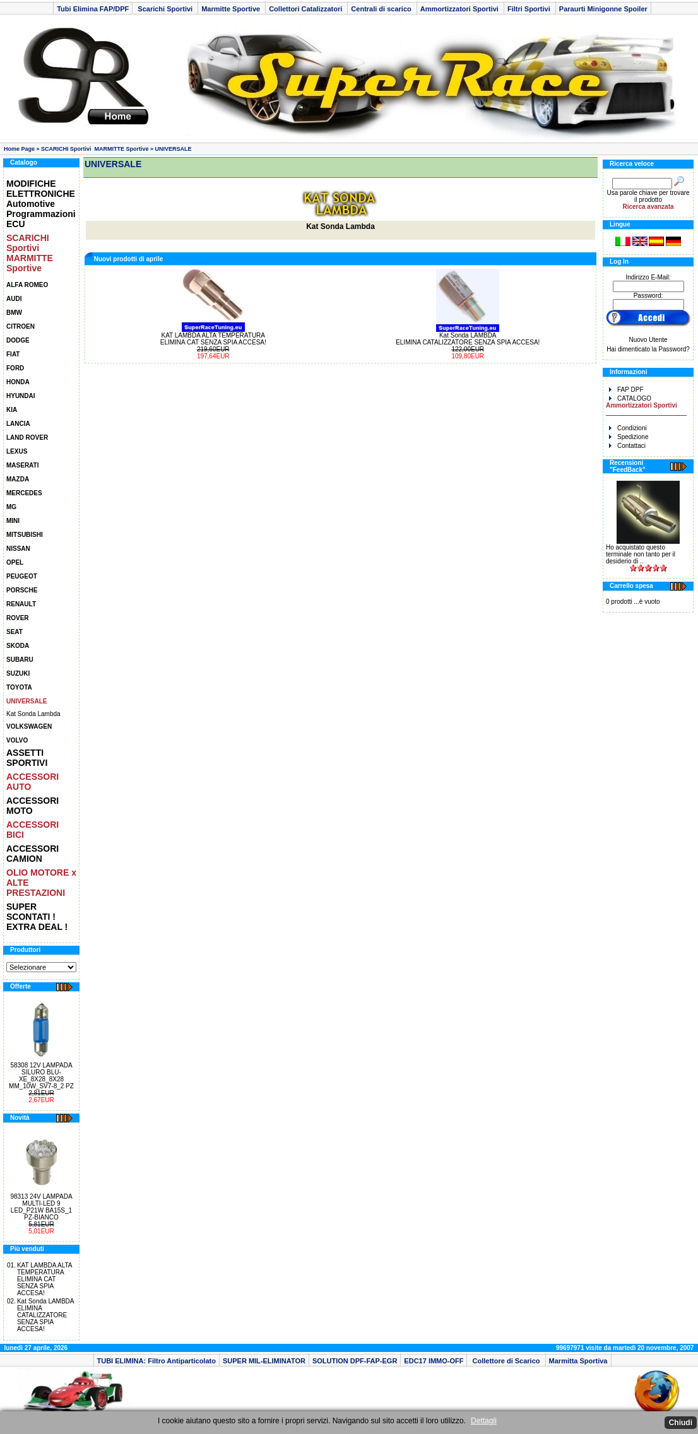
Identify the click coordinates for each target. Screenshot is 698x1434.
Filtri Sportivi (529, 9)
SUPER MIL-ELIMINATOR (264, 1361)
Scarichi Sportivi (165, 9)
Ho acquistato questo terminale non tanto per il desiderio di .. (640, 554)
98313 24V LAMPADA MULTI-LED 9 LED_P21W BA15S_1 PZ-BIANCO (41, 1207)
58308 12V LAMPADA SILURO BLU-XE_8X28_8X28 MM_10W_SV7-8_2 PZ (41, 1076)
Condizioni (628, 428)
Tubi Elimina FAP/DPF (93, 9)
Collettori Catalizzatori (306, 9)
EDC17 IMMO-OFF (433, 1361)
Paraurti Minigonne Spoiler (603, 9)
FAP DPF (626, 389)
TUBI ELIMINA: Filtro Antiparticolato (156, 1361)
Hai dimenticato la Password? (648, 349)
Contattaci (627, 445)
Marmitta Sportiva (578, 1361)
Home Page (19, 149)
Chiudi (680, 1422)
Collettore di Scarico (505, 1361)
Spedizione (628, 436)
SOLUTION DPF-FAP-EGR (354, 1361)
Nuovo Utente (648, 339)
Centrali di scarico (382, 9)
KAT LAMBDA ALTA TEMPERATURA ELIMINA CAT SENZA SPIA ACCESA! (44, 1279)
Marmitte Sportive (231, 9)
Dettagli (484, 1420)
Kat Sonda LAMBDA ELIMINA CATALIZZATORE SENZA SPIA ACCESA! (45, 1315)
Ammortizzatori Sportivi (460, 9)
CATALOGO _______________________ (646, 405)
